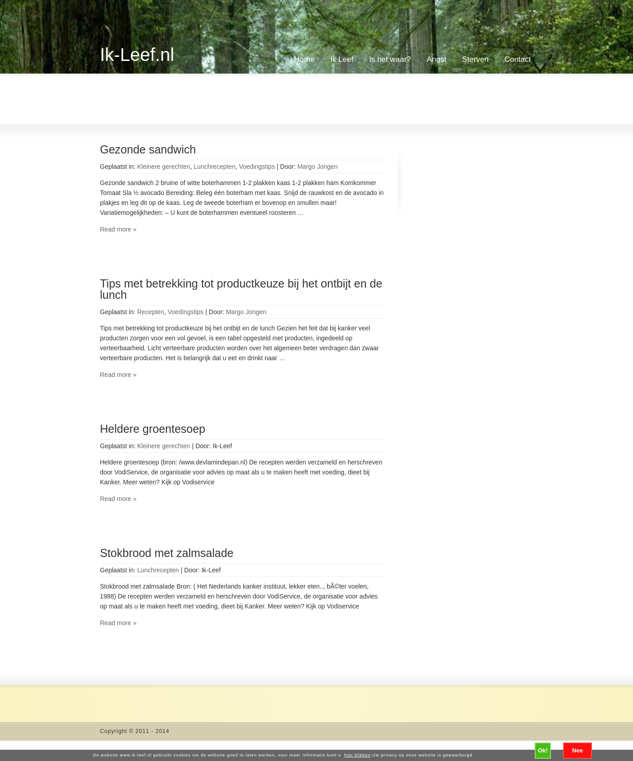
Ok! (543, 750)
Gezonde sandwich (148, 149)
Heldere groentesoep (153, 428)
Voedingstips (257, 166)
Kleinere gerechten (163, 166)
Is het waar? (390, 59)
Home (304, 59)
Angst (436, 59)
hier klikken (357, 754)
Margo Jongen (317, 166)
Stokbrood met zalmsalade (167, 553)
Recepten (150, 312)
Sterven (475, 59)
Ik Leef (341, 59)
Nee (577, 750)
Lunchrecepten (215, 166)
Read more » (118, 229)
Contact (517, 59)
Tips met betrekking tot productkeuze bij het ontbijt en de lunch (241, 289)
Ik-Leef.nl (137, 55)
